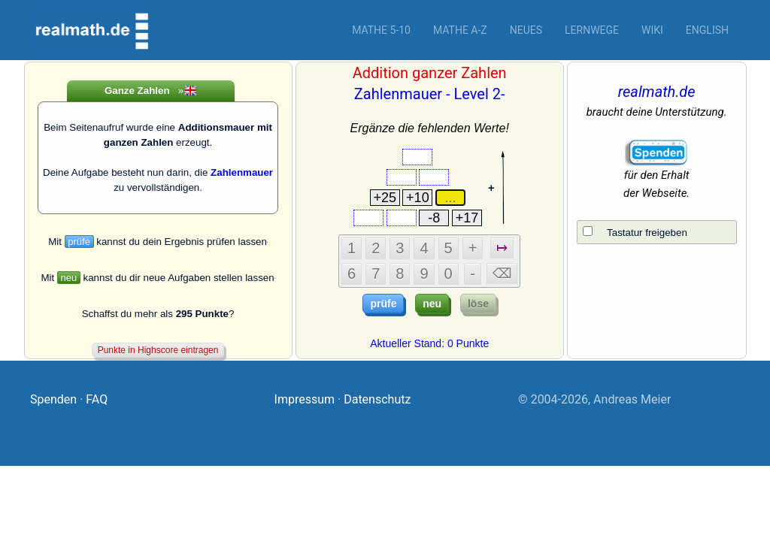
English (707, 30)
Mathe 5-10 (381, 30)
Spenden (53, 399)
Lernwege (592, 30)
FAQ (97, 399)
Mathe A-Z (460, 30)
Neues (526, 30)
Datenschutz (377, 399)
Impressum (304, 399)
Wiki (652, 30)
